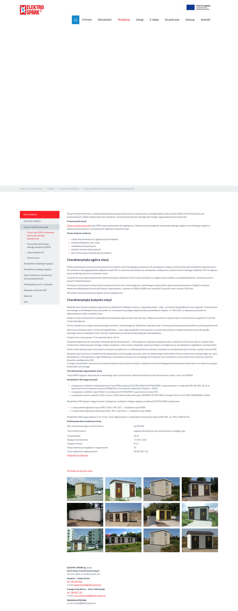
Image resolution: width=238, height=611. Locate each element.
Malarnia (28, 300)
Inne (26, 306)
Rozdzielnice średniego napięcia (38, 268)
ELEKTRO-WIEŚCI (32, 225)
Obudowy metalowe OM (35, 294)
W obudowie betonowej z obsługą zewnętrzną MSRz (39, 250)
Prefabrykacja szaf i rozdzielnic (38, 289)
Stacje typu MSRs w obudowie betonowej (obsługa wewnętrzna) (40, 240)
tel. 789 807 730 (74, 597)
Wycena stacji (33, 262)
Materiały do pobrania (77, 459)
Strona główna (36, 193)
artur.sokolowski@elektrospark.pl (89, 600)
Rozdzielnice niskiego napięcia (37, 273)
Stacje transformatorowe (69, 193)
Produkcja (51, 193)
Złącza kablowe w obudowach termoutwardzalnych (38, 281)
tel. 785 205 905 (74, 586)
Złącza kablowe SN (35, 257)
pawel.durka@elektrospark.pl (87, 589)
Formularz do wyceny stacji (79, 475)
